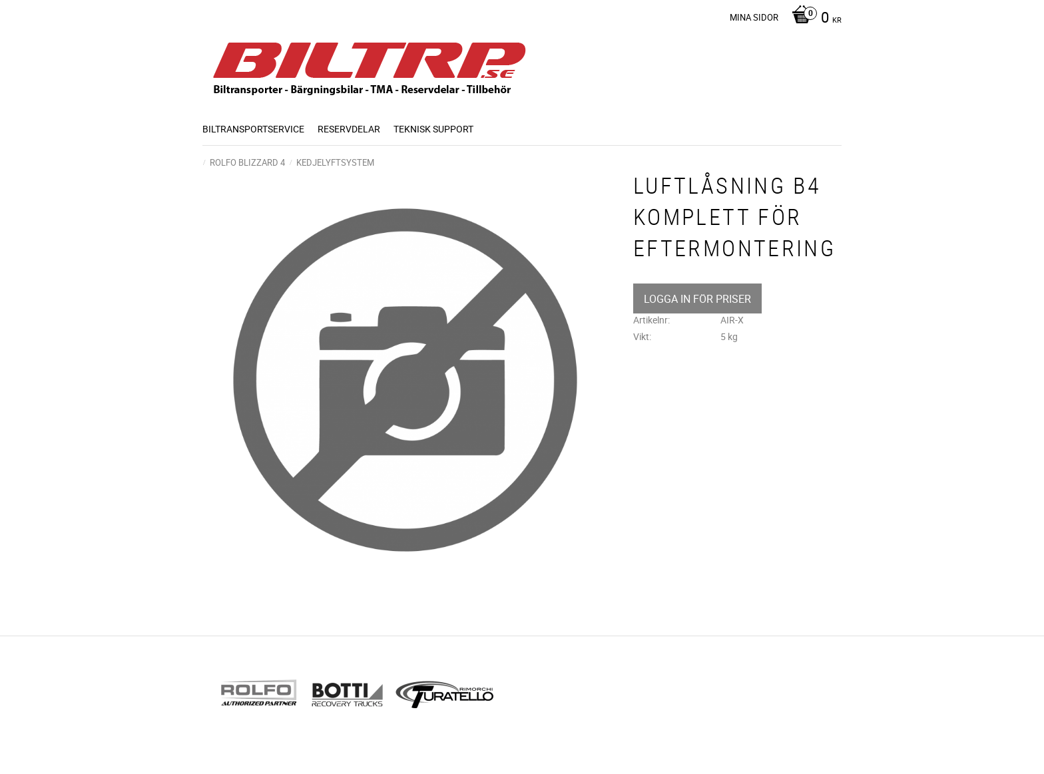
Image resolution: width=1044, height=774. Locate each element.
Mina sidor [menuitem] (754, 17)
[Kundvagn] (813, 18)
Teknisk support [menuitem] (433, 128)
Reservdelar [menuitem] (349, 128)
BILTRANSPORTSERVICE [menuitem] (253, 128)
